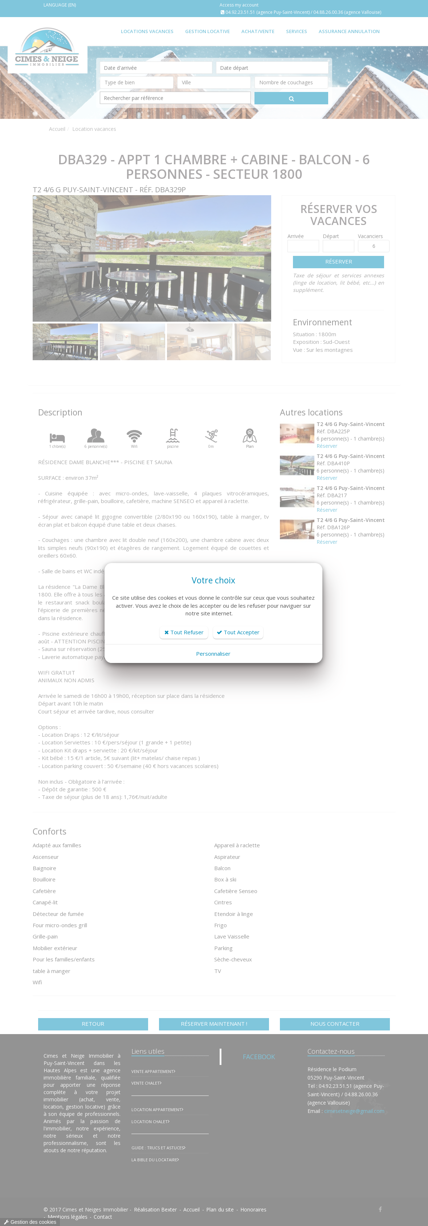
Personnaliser (213, 653)
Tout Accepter (238, 632)
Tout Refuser (184, 632)
